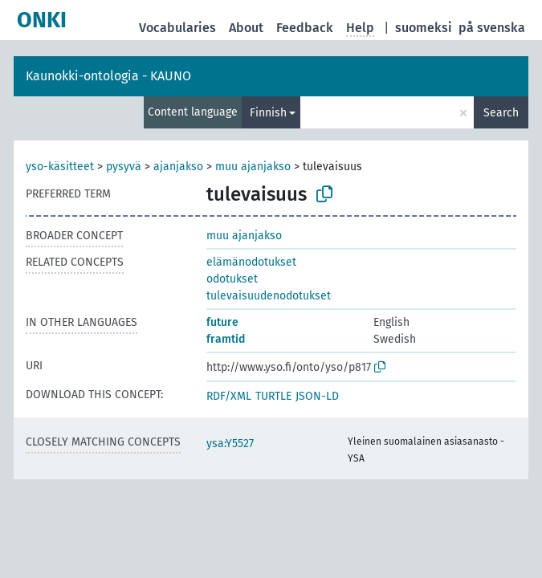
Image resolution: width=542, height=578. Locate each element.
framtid (225, 339)
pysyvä (123, 166)
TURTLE (273, 396)
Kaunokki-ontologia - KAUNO (108, 75)
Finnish (268, 113)
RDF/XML (228, 396)
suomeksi (423, 27)
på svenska (491, 27)
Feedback (304, 27)
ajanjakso (178, 166)
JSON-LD (317, 396)
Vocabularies (177, 27)
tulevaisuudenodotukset (268, 296)
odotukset (232, 279)
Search (501, 113)
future (222, 322)
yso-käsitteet (60, 166)
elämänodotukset (251, 262)
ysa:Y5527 (230, 443)
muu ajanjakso (253, 166)
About (246, 27)
